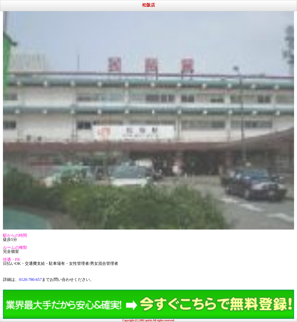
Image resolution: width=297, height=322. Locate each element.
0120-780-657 (30, 279)
